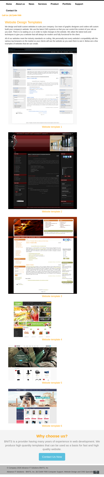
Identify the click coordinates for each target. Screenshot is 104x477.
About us (20, 4)
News (31, 4)
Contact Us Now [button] (52, 456)
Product (54, 4)
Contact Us (11, 10)
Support (79, 4)
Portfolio (67, 4)
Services (42, 4)
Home (9, 4)
